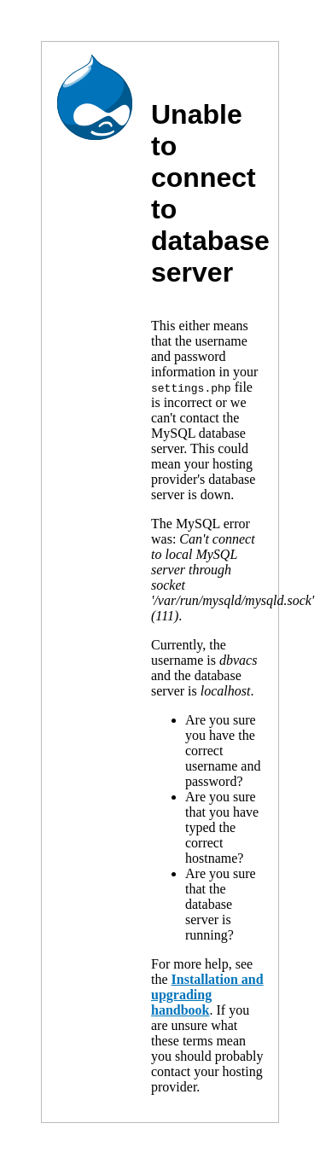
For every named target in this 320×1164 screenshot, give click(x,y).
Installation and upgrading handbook (207, 994)
